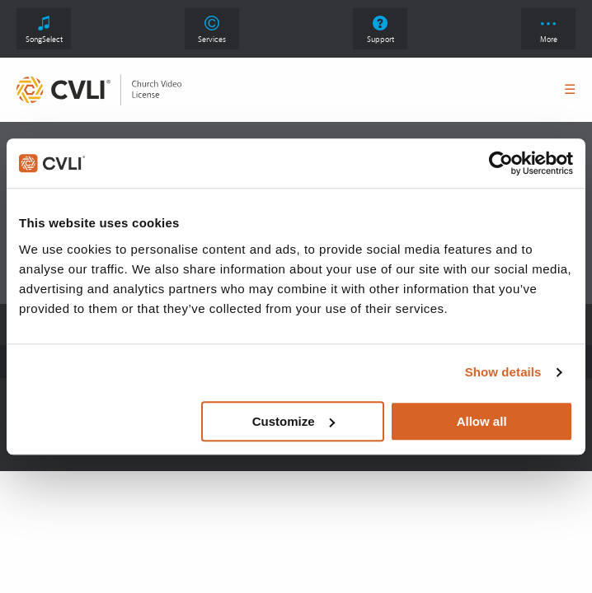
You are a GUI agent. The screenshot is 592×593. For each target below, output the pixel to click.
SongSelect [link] (44, 30)
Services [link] (212, 30)
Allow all (482, 421)
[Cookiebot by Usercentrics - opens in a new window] (501, 163)
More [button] (548, 33)
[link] (98, 89)
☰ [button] (570, 90)
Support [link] (380, 30)
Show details (503, 372)
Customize (293, 421)
